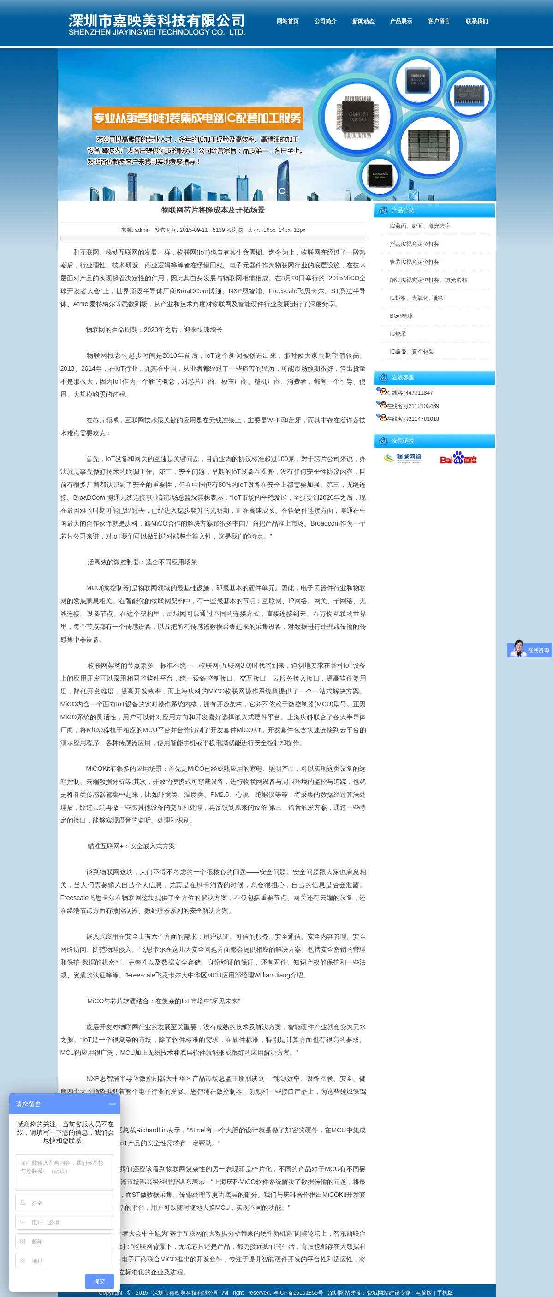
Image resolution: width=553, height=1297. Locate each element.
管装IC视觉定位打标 (415, 262)
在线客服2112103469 (408, 406)
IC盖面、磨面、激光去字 (420, 226)
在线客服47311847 (404, 393)
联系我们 (477, 21)
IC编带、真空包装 (412, 352)
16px (269, 230)
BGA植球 (401, 316)
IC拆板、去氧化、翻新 (417, 298)
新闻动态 (363, 21)
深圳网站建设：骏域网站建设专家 (369, 1293)
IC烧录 (398, 334)
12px (299, 230)
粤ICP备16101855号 (298, 1293)
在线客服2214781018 (408, 419)
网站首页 (288, 21)
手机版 (445, 1293)
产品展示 (401, 21)
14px (285, 230)
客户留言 (439, 21)
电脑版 (424, 1293)
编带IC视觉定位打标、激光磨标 (428, 280)
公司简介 (326, 21)
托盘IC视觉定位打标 (415, 244)
